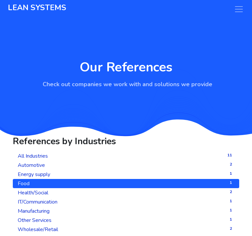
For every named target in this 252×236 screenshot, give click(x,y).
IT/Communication (126, 202)
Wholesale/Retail (126, 229)
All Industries (126, 156)
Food (126, 183)
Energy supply (126, 174)
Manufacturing (126, 211)
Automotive (126, 165)
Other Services (126, 220)
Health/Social (126, 192)
